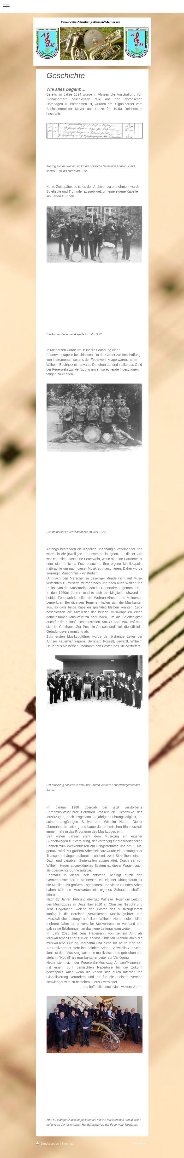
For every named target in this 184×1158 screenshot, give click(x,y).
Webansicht (140, 1143)
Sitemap (67, 1143)
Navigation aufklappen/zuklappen (92, 6)
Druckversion (48, 1143)
